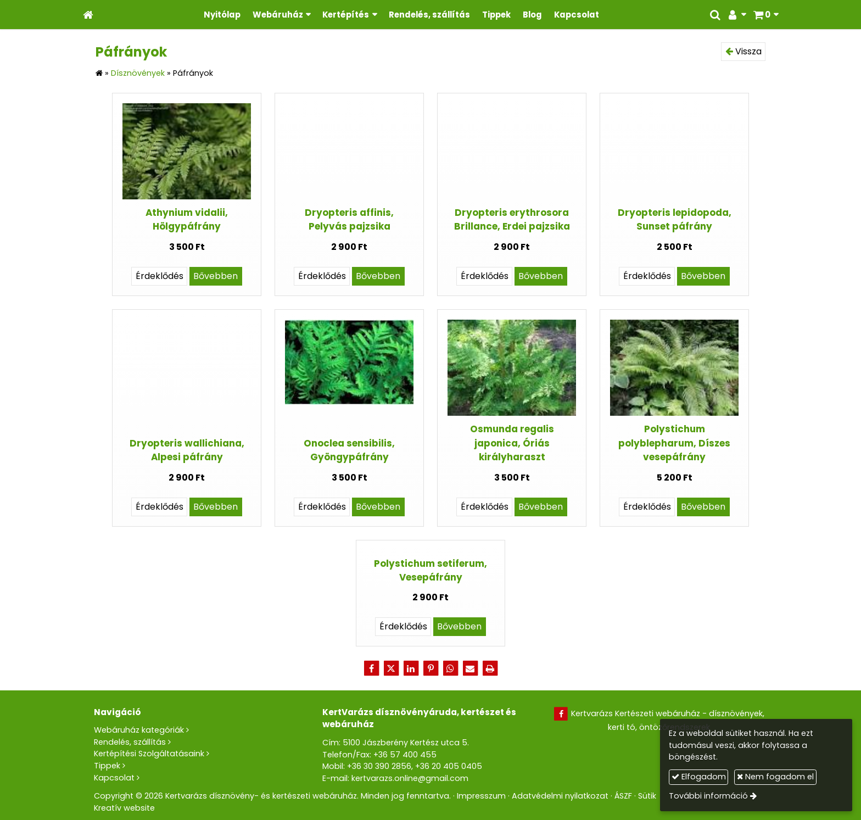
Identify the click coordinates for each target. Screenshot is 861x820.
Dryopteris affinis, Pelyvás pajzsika (349, 219)
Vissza (743, 51)
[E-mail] (470, 668)
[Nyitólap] (88, 14)
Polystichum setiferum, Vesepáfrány (430, 570)
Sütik (647, 795)
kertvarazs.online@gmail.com (409, 778)
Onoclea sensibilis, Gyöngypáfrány (349, 450)
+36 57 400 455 (405, 754)
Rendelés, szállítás (130, 742)
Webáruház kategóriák (139, 729)
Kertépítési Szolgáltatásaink (149, 753)
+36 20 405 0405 (448, 766)
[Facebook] (371, 668)
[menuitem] (222, 14)
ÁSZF (623, 795)
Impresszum (481, 795)
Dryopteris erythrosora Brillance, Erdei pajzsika (512, 219)
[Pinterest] (430, 668)
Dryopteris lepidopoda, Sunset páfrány (674, 219)
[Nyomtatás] (490, 668)
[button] (766, 14)
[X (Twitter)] (391, 668)
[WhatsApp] (450, 668)
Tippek (107, 765)
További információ (708, 795)
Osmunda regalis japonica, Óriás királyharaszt (512, 443)
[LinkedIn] (411, 668)
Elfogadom (699, 776)
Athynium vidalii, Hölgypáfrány (187, 219)
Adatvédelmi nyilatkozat (560, 795)
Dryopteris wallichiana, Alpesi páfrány (187, 450)
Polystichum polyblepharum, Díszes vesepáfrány (674, 443)
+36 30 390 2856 (379, 766)
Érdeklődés (159, 276)
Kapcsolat (114, 777)
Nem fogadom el (775, 776)
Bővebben (215, 276)
